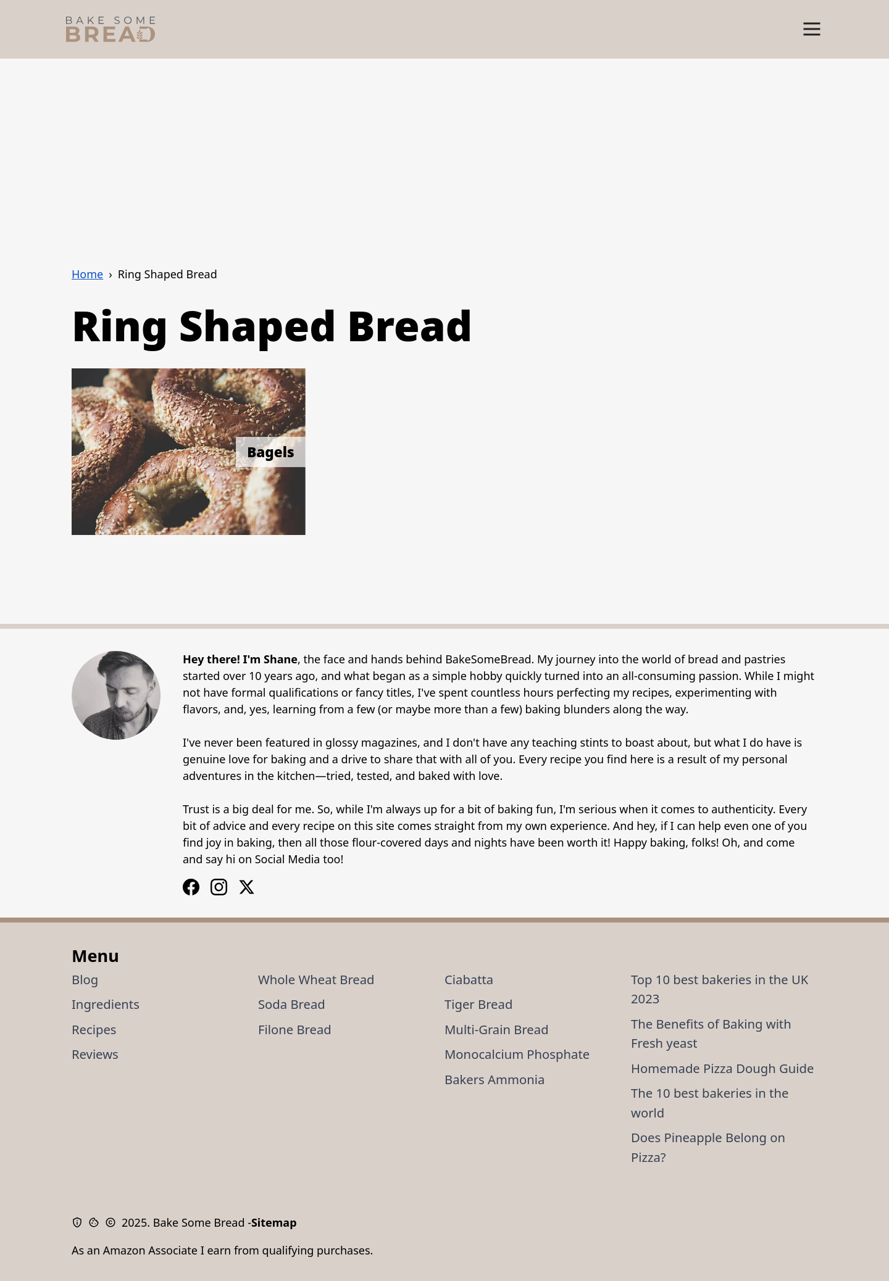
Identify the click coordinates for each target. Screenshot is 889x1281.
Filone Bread (295, 1029)
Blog (85, 979)
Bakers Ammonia (494, 1079)
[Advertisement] (444, 151)
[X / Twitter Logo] (246, 887)
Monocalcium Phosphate (517, 1054)
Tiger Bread (478, 1004)
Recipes (94, 1029)
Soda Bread (291, 1004)
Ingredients (106, 1004)
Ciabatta (468, 979)
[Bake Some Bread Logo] (110, 29)
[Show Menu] (812, 29)
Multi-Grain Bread (496, 1029)
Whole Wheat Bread (316, 979)
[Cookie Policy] (96, 1222)
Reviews (95, 1054)
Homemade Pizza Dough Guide (722, 1068)
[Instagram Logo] (191, 887)
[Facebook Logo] (219, 887)
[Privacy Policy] (80, 1222)
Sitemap (274, 1222)
